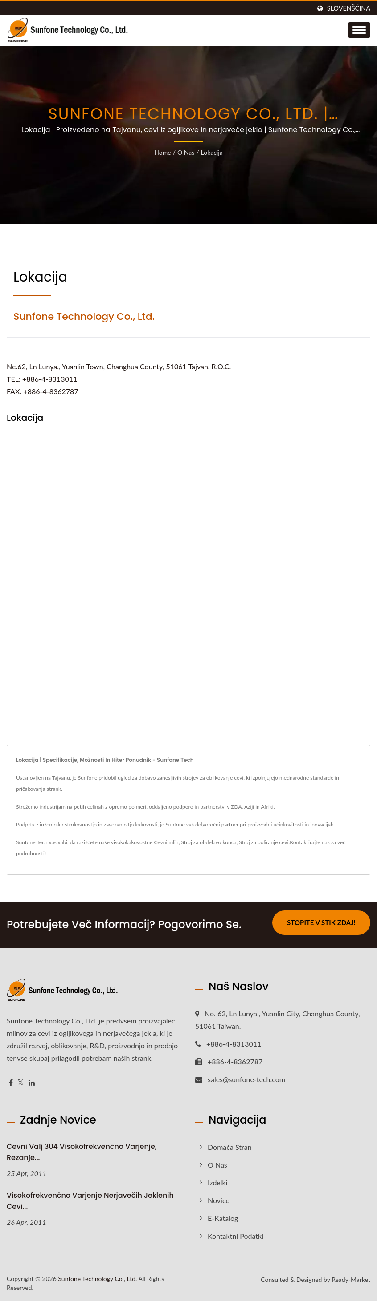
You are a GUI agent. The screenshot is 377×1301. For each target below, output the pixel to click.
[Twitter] (20, 1083)
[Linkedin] (32, 1083)
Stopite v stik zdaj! (321, 922)
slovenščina (348, 8)
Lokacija (212, 152)
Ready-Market (351, 1279)
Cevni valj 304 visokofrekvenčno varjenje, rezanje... (82, 1152)
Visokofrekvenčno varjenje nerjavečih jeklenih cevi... (90, 1201)
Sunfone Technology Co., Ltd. (97, 1278)
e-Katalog (223, 1218)
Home (162, 152)
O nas (185, 152)
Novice (218, 1200)
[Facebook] (11, 1083)
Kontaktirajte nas (309, 842)
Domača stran (230, 1147)
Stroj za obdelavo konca (208, 842)
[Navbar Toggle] (359, 30)
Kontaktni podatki (235, 1236)
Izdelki (218, 1182)
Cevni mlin (166, 842)
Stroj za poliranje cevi (263, 842)
